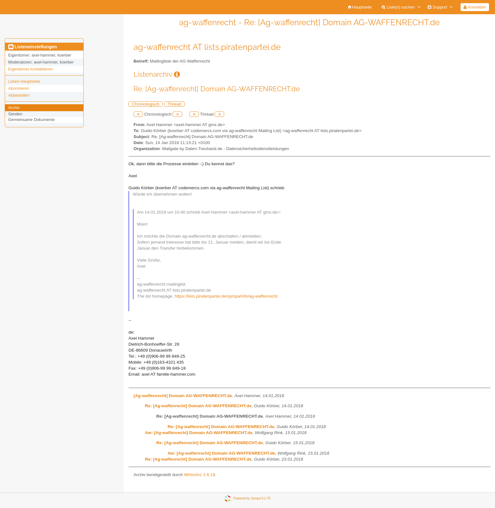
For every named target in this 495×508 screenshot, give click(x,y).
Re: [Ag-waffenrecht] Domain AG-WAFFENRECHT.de (198, 405)
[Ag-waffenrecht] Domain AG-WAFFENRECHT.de (183, 395)
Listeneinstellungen (32, 46)
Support (437, 7)
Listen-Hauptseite (24, 81)
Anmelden (474, 7)
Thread (174, 104)
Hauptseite (360, 7)
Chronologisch (145, 104)
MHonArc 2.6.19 (199, 474)
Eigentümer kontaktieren (30, 69)
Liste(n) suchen (398, 7)
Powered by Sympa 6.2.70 (251, 498)
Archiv (14, 107)
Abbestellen (19, 95)
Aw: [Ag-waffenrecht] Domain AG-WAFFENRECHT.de (199, 432)
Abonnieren (18, 88)
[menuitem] (360, 7)
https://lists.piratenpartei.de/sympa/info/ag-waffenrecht (226, 296)
